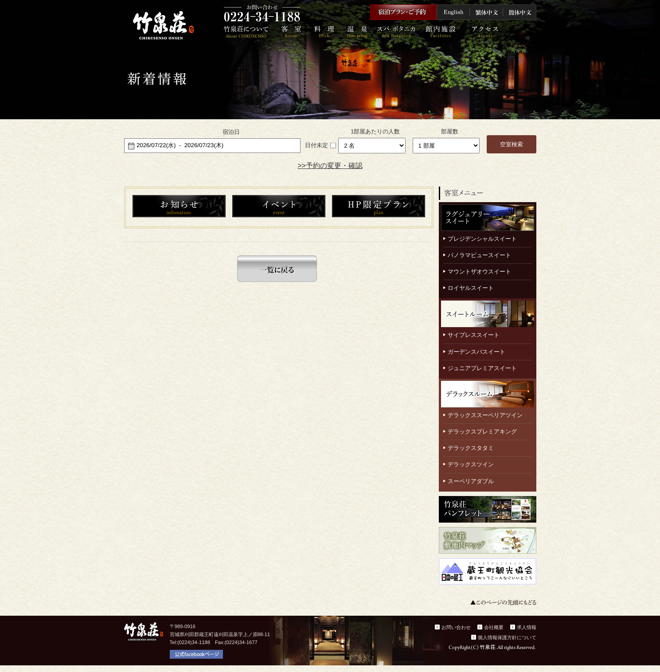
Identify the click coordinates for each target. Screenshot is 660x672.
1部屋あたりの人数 (375, 131)
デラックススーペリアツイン (485, 415)
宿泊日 (231, 132)
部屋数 (449, 131)
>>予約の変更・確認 (330, 165)
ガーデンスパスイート (476, 351)
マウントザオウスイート (479, 271)
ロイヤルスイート (471, 288)
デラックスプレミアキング (482, 431)
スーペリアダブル (471, 481)
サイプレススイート (474, 335)
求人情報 (526, 627)
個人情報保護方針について (507, 637)
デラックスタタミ (471, 448)
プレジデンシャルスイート (482, 238)
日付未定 (316, 145)
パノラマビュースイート (479, 255)
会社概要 (494, 627)
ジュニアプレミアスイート (482, 368)
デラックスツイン (471, 464)
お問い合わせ (456, 627)
